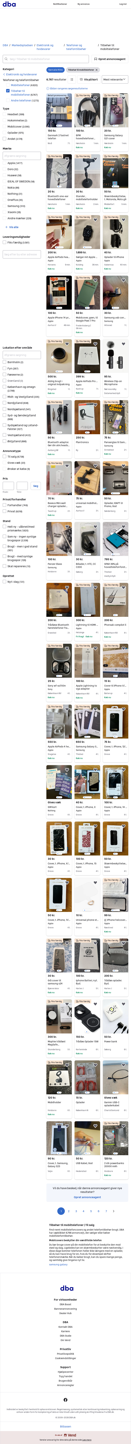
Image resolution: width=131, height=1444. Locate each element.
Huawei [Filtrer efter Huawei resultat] (14, 175)
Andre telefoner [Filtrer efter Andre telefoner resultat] (25, 100)
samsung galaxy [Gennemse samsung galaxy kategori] (58, 1264)
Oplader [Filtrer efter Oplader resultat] (16, 133)
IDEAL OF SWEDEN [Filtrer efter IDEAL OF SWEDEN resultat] (21, 181)
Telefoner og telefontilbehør (76, 47)
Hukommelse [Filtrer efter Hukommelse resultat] (17, 120)
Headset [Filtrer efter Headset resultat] (16, 114)
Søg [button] (35, 486)
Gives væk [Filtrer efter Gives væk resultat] (16, 463)
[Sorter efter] (115, 79)
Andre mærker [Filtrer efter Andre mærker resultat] (19, 218)
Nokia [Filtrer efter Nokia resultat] (13, 187)
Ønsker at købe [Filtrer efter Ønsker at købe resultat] (19, 469)
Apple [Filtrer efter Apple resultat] (15, 163)
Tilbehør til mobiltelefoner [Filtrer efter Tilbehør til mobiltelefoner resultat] (24, 93)
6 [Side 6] (98, 1211)
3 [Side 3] (76, 1211)
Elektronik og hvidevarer (45, 47)
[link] (20, 74)
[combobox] (46, 59)
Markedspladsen (22, 45)
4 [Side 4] (83, 1211)
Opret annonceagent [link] (87, 1197)
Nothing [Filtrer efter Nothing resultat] (15, 194)
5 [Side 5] (91, 1211)
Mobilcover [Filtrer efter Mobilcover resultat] (19, 126)
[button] (110, 59)
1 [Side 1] (61, 1211)
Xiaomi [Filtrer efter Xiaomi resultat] (14, 212)
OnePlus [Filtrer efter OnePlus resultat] (15, 200)
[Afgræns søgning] (22, 156)
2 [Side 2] (68, 1211)
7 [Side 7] (106, 1211)
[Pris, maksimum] (22, 486)
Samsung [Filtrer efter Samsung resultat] (16, 206)
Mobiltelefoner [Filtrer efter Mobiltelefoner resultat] (24, 85)
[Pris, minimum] (8, 486)
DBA (5, 45)
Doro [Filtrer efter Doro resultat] (13, 169)
